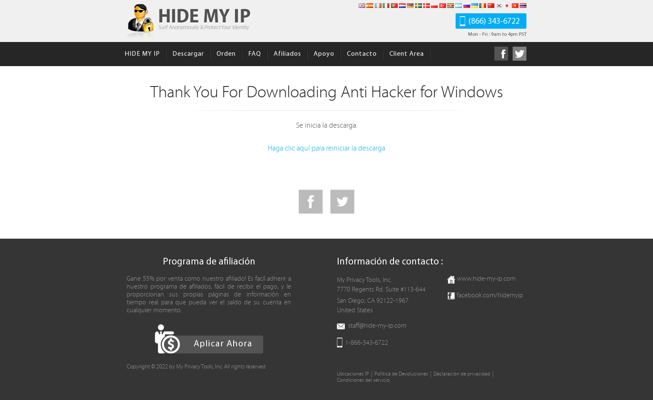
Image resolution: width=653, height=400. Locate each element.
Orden (226, 54)
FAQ (254, 54)
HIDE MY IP (142, 54)
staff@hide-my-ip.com (377, 325)
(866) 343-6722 (494, 21)
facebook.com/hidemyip (490, 295)
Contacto (362, 54)
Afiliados (287, 54)
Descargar (188, 54)
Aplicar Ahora (223, 344)
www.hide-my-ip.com (486, 278)
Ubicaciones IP (353, 374)
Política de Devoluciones (401, 374)
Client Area (406, 54)
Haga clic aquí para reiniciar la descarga (326, 148)
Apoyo (324, 54)
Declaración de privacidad (462, 374)
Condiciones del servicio (363, 380)
